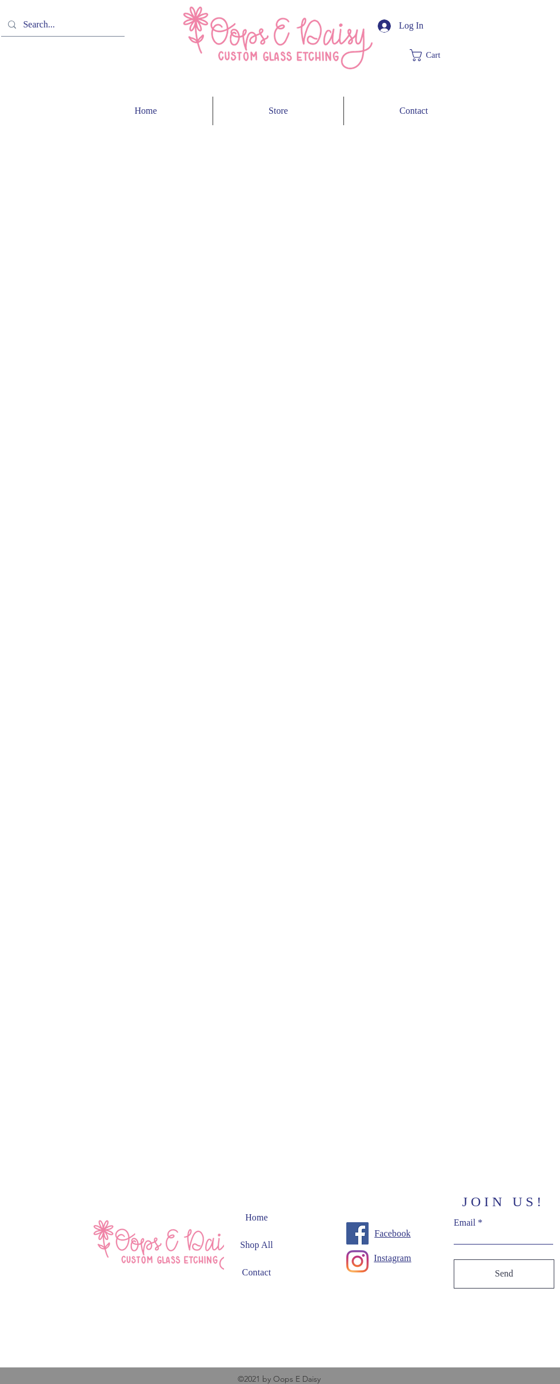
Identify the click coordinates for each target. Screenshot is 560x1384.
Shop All (256, 1245)
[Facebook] (357, 1233)
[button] (433, 55)
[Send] (504, 1274)
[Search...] (62, 24)
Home (256, 1217)
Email (464, 1222)
